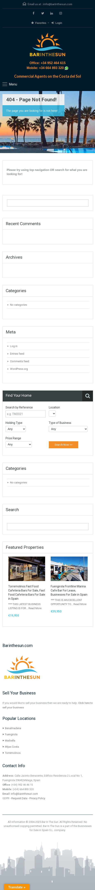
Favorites (38, 22)
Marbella (10, 740)
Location (54, 407)
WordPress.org (19, 368)
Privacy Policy (37, 798)
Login (57, 22)
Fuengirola (11, 734)
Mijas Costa (12, 746)
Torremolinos (13, 752)
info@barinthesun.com (57, 4)
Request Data (19, 798)
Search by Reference (19, 407)
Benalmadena (13, 728)
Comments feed (19, 361)
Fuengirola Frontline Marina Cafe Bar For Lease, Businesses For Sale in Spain (69, 590)
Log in (13, 346)
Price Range (13, 438)
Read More (35, 608)
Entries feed (17, 353)
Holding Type (14, 422)
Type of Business (60, 422)
